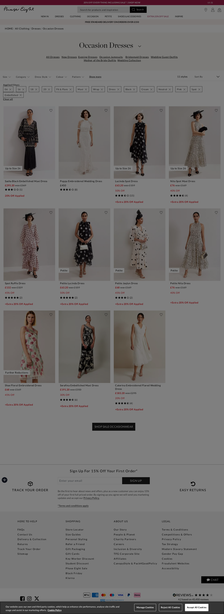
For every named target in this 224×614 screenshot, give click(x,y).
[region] (112, 608)
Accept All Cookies (196, 607)
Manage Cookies (145, 607)
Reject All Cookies (170, 607)
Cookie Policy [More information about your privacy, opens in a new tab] (55, 610)
